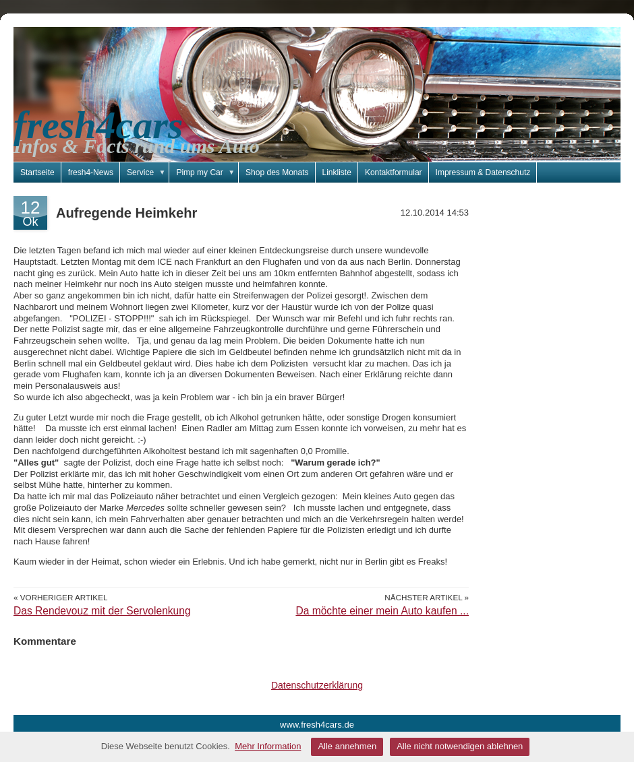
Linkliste (336, 172)
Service (148, 172)
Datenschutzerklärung (317, 685)
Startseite (37, 172)
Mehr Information (268, 746)
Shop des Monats (277, 172)
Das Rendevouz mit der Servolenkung (102, 610)
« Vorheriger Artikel (60, 597)
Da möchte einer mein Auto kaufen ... (382, 610)
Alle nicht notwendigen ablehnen (460, 746)
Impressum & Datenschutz (483, 172)
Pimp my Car (207, 172)
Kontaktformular (393, 172)
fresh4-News (90, 172)
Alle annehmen (347, 746)
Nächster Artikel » (426, 597)
